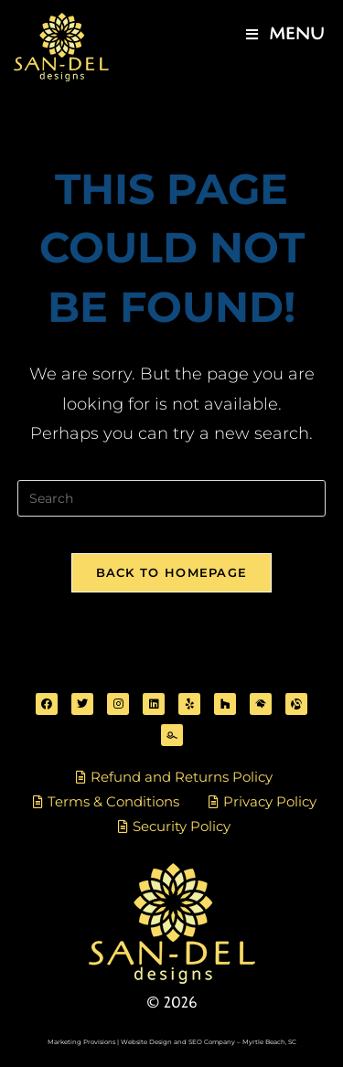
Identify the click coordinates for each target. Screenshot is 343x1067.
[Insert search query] (172, 498)
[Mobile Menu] (285, 35)
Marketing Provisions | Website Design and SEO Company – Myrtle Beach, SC (172, 1042)
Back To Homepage (172, 572)
